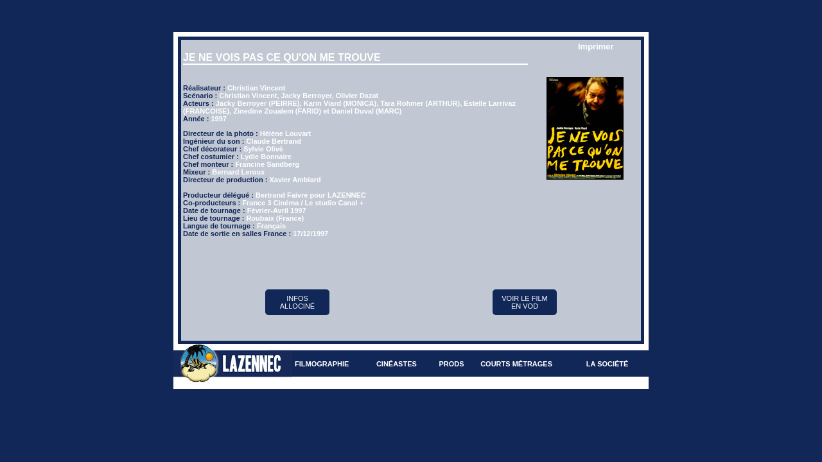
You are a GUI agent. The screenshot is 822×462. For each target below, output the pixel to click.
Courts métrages (516, 364)
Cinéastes (396, 364)
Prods (451, 364)
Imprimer (596, 46)
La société (607, 364)
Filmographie (322, 364)
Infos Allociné (297, 302)
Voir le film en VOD (525, 302)
